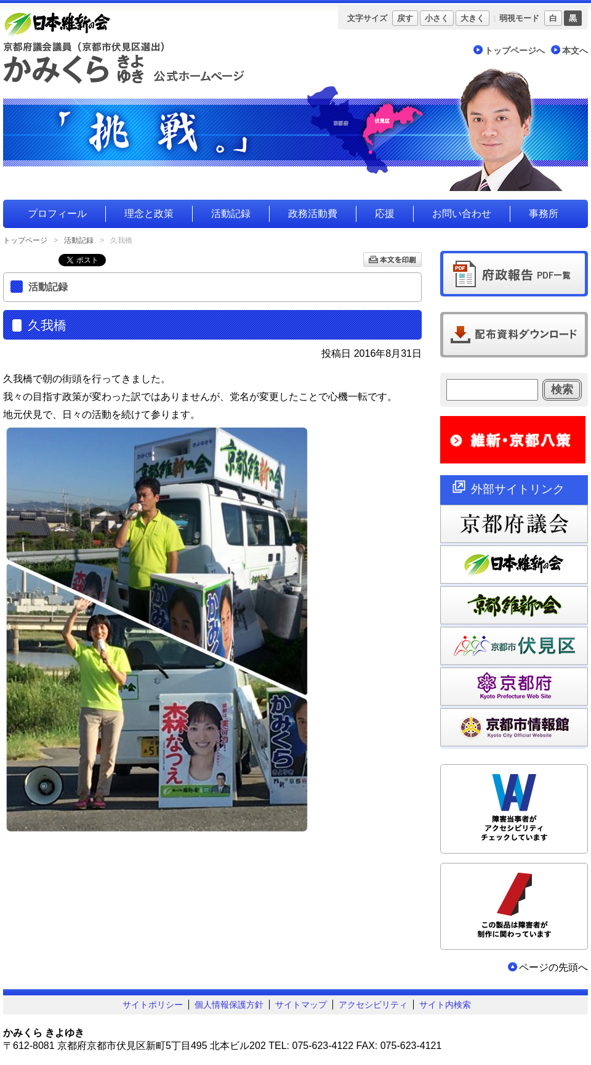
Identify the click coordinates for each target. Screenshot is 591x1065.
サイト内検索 (445, 1005)
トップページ (25, 240)
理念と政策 (149, 213)
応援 (385, 213)
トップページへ (514, 50)
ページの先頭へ (553, 967)
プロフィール (57, 213)
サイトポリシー (153, 1005)
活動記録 (231, 213)
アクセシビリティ (373, 1005)
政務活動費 (312, 213)
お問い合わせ (461, 213)
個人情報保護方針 (229, 1005)
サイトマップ (301, 1005)
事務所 (543, 213)
